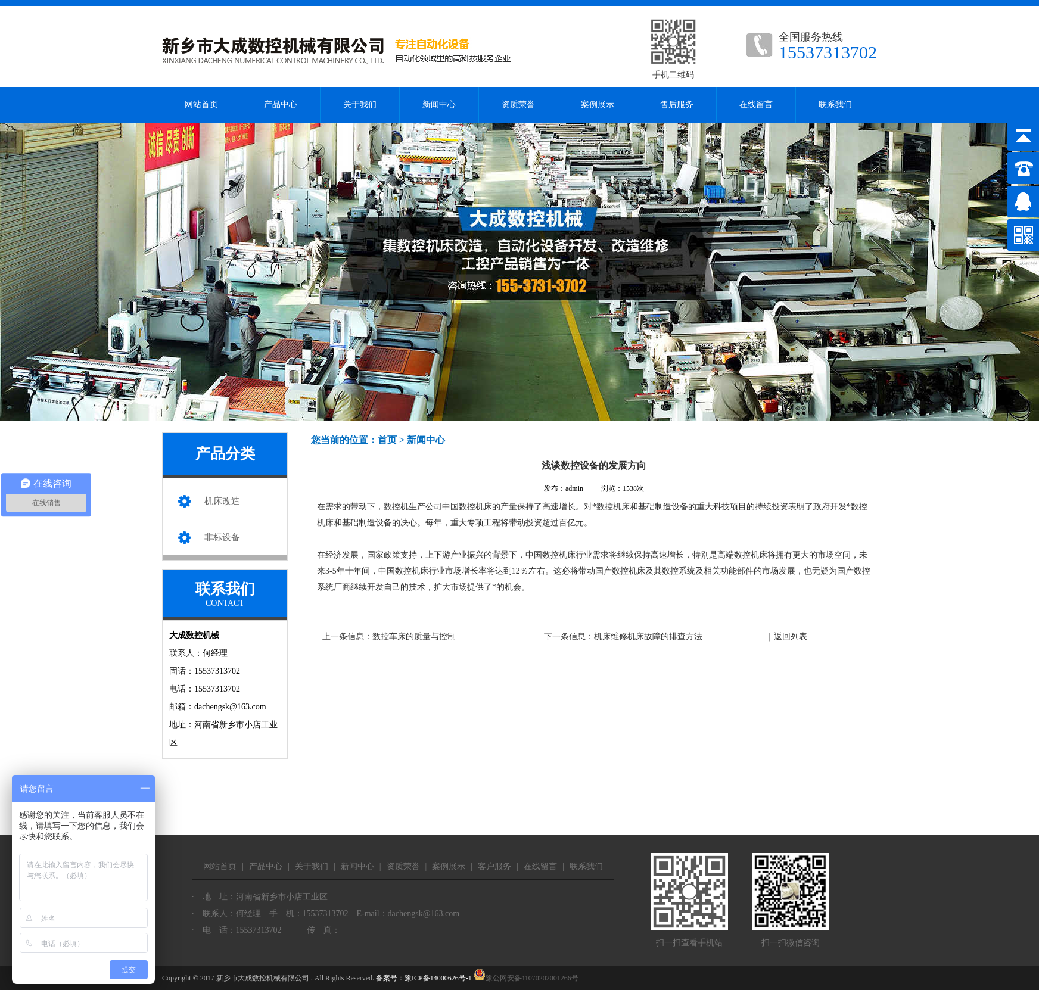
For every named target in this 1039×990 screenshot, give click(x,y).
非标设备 (222, 537)
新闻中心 (439, 104)
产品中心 (280, 104)
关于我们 (360, 104)
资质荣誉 (518, 104)
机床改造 (222, 501)
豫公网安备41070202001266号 (526, 978)
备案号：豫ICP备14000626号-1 (424, 978)
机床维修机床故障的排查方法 (648, 636)
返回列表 (790, 636)
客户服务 (494, 866)
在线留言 (756, 104)
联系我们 (835, 104)
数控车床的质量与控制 (414, 636)
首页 (387, 440)
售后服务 (676, 104)
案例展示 (597, 104)
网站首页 (201, 104)
